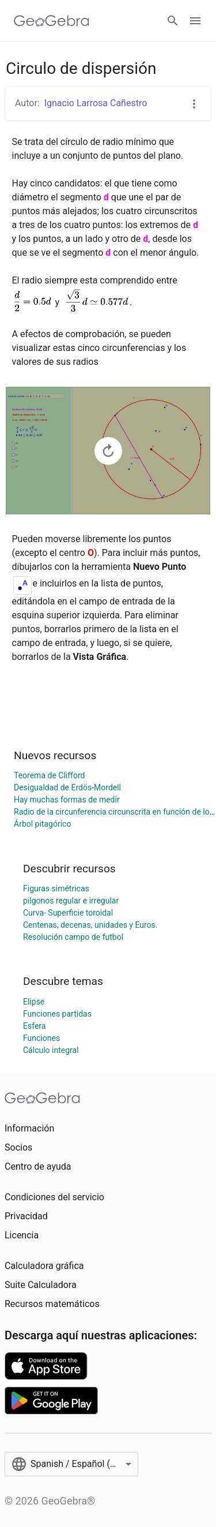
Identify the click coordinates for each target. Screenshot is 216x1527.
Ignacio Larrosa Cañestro (95, 103)
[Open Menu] (195, 21)
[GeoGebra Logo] (51, 21)
